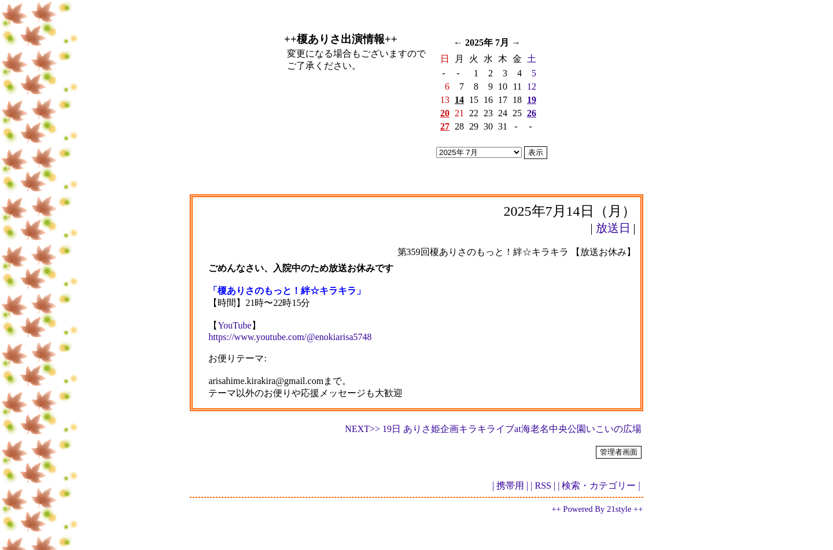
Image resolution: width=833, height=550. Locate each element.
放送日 (613, 228)
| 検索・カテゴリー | (599, 485)
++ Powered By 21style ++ (597, 509)
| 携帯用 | (510, 485)
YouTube (234, 325)
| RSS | (542, 485)
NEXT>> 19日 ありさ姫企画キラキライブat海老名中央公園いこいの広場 (493, 429)
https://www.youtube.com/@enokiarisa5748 (289, 337)
